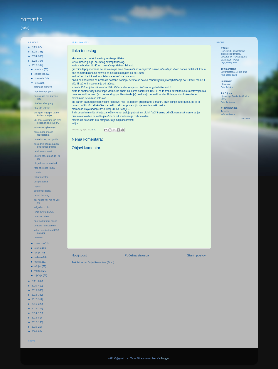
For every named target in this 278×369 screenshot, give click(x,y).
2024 (34, 56)
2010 (34, 326)
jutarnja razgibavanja (45, 127)
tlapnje (37, 186)
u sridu (37, 172)
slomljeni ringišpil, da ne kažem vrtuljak (46, 114)
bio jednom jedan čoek (45, 163)
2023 (34, 60)
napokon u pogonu (43, 91)
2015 (34, 308)
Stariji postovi (197, 255)
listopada (39, 78)
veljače (38, 271)
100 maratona (228, 68)
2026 (34, 47)
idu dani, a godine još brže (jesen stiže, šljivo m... (47, 121)
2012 (34, 322)
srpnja (37, 248)
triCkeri (225, 48)
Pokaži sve (245, 119)
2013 (34, 317)
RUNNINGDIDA (229, 108)
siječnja (38, 275)
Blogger (165, 358)
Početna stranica (137, 255)
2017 (34, 299)
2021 (34, 281)
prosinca (39, 69)
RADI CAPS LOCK (44, 212)
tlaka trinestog (41, 177)
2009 (34, 331)
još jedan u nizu (42, 207)
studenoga (40, 73)
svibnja (38, 257)
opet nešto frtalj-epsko (45, 221)
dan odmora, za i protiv (46, 139)
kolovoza (39, 243)
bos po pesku (41, 181)
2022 (34, 65)
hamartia (31, 20)
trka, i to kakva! (42, 108)
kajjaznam (226, 81)
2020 (34, 285)
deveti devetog (41, 195)
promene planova (43, 87)
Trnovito (225, 111)
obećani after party (43, 103)
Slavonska (226, 84)
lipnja (37, 252)
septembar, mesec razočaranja (43, 133)
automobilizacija (42, 190)
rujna (37, 83)
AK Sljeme (227, 93)
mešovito (38, 237)
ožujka (38, 266)
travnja (38, 261)
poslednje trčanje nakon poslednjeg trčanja (46, 145)
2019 (34, 290)
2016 (34, 304)
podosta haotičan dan (45, 225)
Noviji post (79, 255)
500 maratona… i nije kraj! (234, 72)
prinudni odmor (41, 216)
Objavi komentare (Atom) (101, 262)
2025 (34, 51)
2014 (34, 313)
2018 (34, 294)
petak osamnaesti (43, 151)
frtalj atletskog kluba (44, 168)
